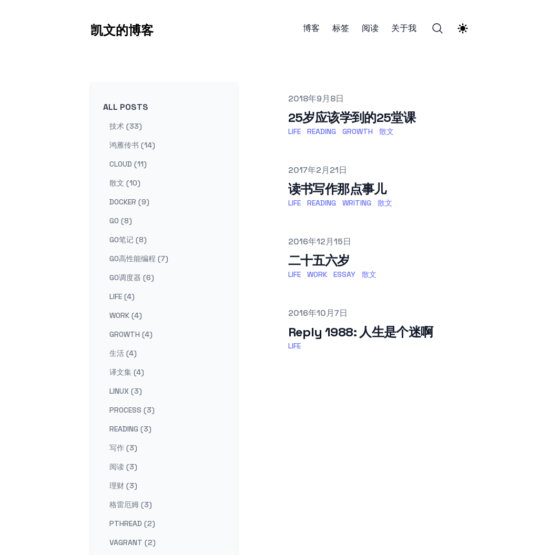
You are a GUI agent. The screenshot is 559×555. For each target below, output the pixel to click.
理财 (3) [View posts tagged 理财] (123, 485)
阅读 (370, 28)
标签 (340, 28)
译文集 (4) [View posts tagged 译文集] (126, 372)
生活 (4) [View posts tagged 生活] (123, 353)
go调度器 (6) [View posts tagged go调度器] (131, 277)
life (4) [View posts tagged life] (122, 296)
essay (344, 274)
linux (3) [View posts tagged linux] (125, 391)
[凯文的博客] (122, 28)
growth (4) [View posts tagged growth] (131, 334)
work (317, 274)
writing (356, 203)
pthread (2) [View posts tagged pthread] (132, 523)
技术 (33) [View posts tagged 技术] (125, 126)
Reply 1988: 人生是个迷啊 (360, 332)
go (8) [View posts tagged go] (120, 220)
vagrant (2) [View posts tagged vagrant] (132, 542)
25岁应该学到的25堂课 (352, 117)
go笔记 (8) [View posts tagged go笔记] (128, 239)
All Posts (125, 106)
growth (357, 131)
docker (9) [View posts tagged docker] (129, 202)
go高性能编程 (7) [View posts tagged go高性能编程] (138, 258)
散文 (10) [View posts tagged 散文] (124, 183)
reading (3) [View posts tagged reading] (130, 429)
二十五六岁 (319, 260)
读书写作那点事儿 (337, 189)
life (294, 131)
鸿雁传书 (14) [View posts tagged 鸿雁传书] (132, 145)
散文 (386, 131)
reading (321, 131)
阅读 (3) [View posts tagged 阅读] (123, 466)
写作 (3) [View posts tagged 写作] (123, 448)
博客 (311, 28)
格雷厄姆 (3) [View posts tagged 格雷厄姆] (130, 504)
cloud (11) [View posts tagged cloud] (128, 164)
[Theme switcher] (462, 28)
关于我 (403, 28)
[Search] (437, 28)
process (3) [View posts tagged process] (132, 410)
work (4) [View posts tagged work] (125, 315)
